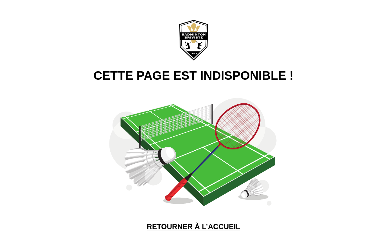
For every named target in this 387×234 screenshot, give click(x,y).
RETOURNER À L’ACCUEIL (193, 226)
